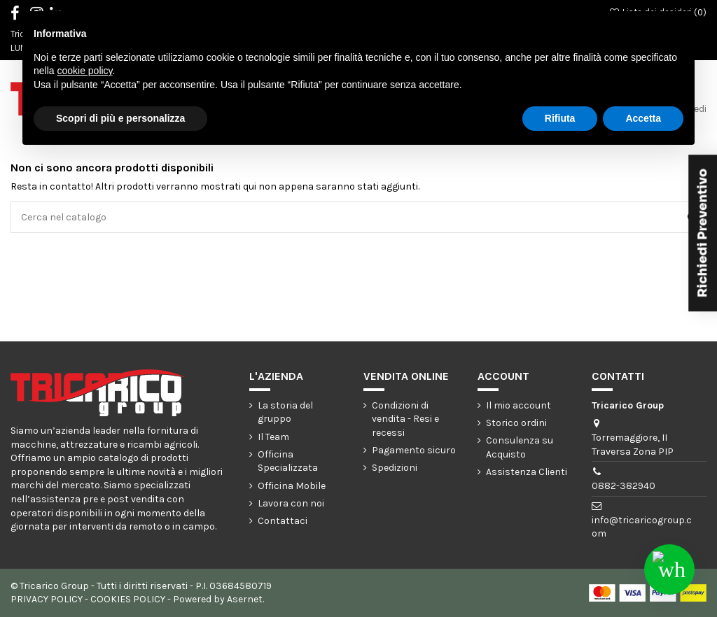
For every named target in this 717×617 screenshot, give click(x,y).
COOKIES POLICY (127, 599)
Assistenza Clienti (526, 472)
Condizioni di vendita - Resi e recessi (405, 419)
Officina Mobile (292, 486)
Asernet (245, 599)
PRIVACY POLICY (47, 599)
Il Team (273, 437)
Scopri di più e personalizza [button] (120, 118)
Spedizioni (394, 468)
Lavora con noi (291, 503)
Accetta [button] (643, 118)
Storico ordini (516, 423)
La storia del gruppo (285, 412)
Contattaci (282, 521)
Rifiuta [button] (560, 118)
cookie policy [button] (84, 70)
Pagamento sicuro (414, 450)
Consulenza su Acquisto (519, 447)
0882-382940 (623, 486)
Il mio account (518, 405)
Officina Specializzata (288, 461)
